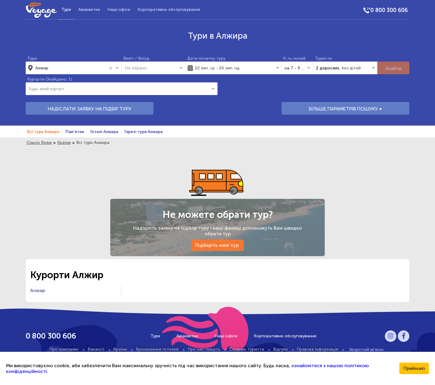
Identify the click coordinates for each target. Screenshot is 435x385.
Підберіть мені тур (217, 245)
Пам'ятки (75, 131)
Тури (66, 9)
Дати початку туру (206, 58)
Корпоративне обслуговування (168, 9)
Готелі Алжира (104, 131)
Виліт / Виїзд (136, 58)
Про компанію (64, 349)
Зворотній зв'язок (366, 349)
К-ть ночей (294, 58)
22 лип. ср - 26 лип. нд (217, 68)
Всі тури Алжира (43, 131)
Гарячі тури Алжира (143, 131)
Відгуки (280, 349)
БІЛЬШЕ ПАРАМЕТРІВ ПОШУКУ (345, 109)
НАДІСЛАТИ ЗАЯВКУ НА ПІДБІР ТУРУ (89, 109)
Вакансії (96, 349)
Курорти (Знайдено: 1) (49, 79)
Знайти (393, 68)
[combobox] (71, 68)
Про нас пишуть (204, 349)
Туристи (323, 58)
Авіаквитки (89, 9)
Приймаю (414, 368)
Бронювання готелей (157, 349)
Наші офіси (118, 9)
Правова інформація (317, 349)
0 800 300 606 (389, 10)
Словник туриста (246, 349)
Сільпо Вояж (39, 142)
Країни (64, 142)
